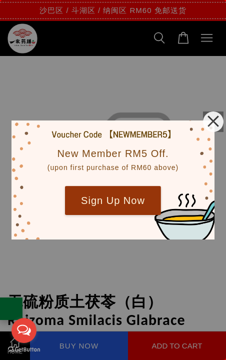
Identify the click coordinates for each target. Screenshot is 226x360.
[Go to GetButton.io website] (24, 349)
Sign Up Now (113, 200)
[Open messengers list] (24, 330)
